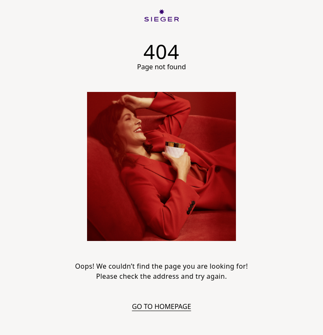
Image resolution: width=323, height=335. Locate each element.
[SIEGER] (161, 15)
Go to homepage (161, 306)
